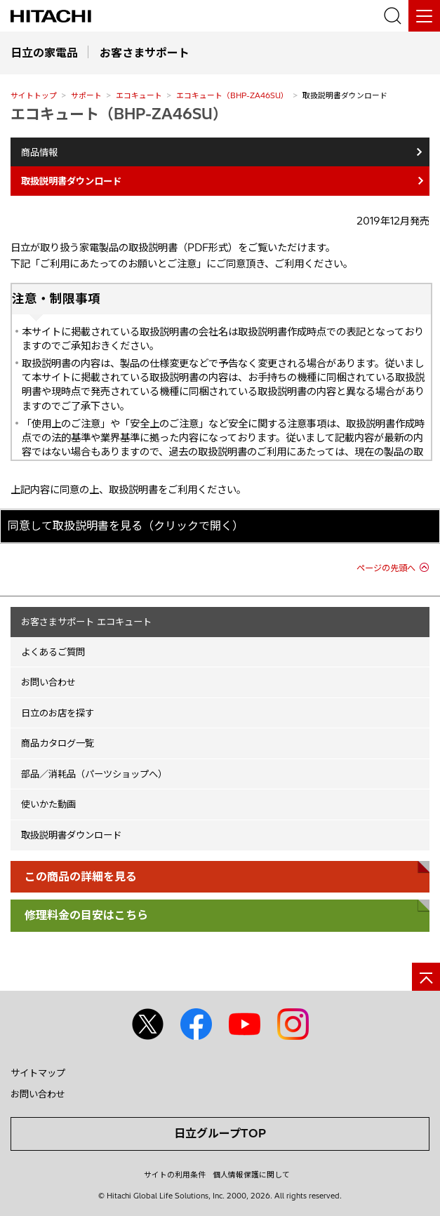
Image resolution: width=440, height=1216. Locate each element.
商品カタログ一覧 (57, 743)
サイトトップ (34, 95)
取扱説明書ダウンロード (71, 835)
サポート (86, 95)
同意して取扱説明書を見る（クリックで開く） (126, 526)
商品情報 (39, 152)
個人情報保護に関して (251, 1175)
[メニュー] (424, 16)
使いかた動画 (48, 804)
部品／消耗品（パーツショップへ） (94, 774)
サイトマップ (38, 1072)
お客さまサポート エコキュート (86, 621)
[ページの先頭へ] (426, 977)
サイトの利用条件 (175, 1175)
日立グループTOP (220, 1133)
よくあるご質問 (53, 651)
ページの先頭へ (385, 568)
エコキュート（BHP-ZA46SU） (232, 95)
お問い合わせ (48, 682)
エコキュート (139, 95)
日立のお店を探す (57, 713)
